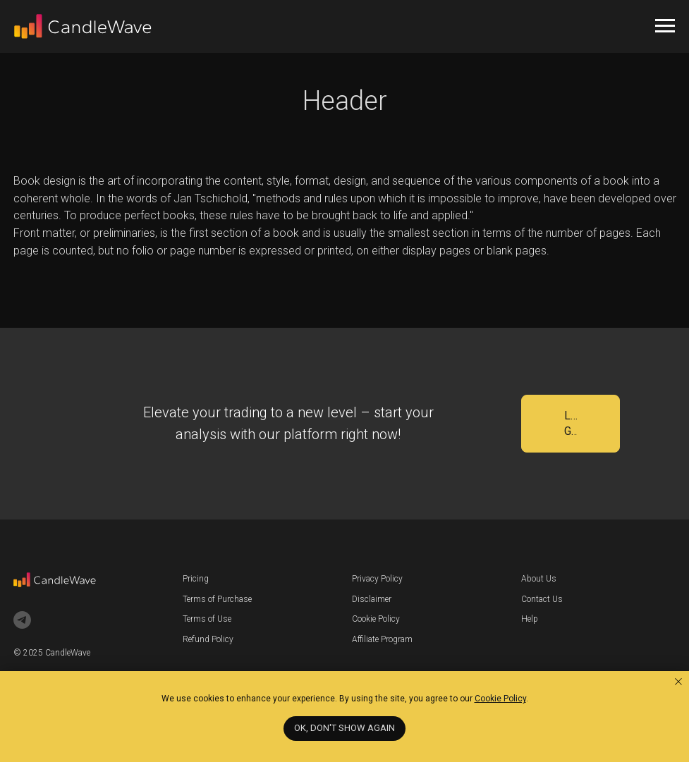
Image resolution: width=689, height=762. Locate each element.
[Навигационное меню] (665, 26)
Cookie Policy (376, 619)
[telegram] (22, 620)
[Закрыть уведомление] (678, 682)
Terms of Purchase (217, 599)
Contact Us (542, 599)
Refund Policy (208, 639)
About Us (538, 579)
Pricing (196, 579)
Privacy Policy (377, 579)
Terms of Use (207, 619)
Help (529, 619)
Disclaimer (371, 599)
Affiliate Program (382, 639)
